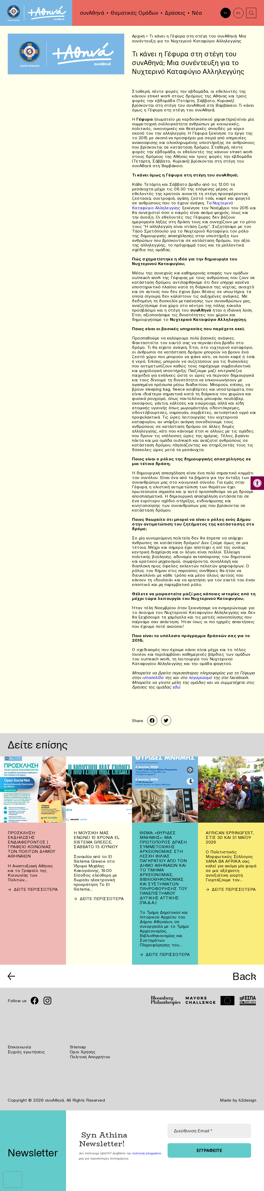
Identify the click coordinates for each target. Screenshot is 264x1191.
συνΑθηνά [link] (92, 13)
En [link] (238, 13)
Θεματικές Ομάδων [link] (134, 13)
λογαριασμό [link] (201, 676)
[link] (257, 483)
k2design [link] (247, 1099)
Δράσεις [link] (175, 13)
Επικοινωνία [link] (19, 1046)
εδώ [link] (176, 686)
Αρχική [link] (138, 35)
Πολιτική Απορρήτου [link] (90, 1055)
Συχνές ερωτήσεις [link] (26, 1051)
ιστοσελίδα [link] (152, 676)
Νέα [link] (197, 13)
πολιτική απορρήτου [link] (146, 1152)
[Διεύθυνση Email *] (209, 1129)
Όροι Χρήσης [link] (83, 1051)
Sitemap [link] (78, 1046)
